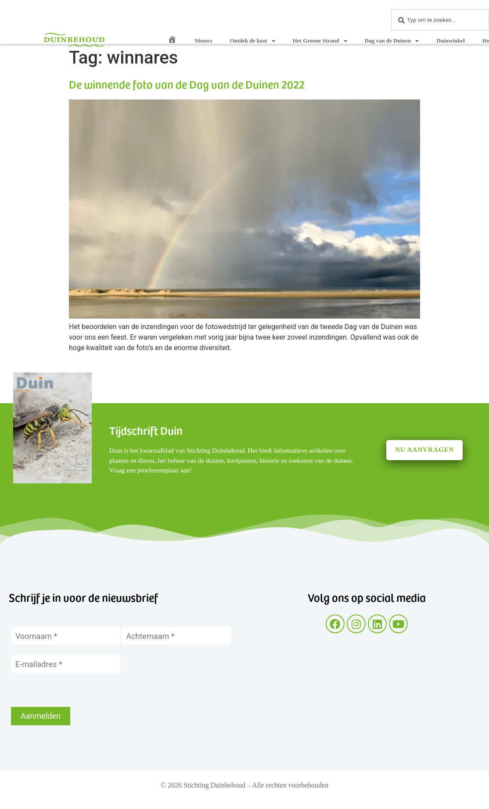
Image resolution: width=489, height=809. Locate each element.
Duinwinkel (450, 40)
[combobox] (440, 20)
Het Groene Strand (320, 41)
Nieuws (203, 40)
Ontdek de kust (252, 41)
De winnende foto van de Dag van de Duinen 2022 (187, 84)
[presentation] (77, 690)
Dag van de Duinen (392, 41)
